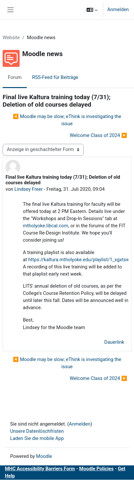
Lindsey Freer (28, 189)
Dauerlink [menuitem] (114, 342)
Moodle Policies (96, 469)
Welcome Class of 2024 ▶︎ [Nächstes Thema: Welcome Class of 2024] (98, 135)
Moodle (44, 456)
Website (11, 37)
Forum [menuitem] (15, 77)
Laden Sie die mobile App (37, 438)
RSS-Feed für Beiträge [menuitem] (55, 77)
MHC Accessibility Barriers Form (40, 469)
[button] (92, 10)
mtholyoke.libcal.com (45, 226)
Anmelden (118, 9)
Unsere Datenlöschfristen (37, 431)
